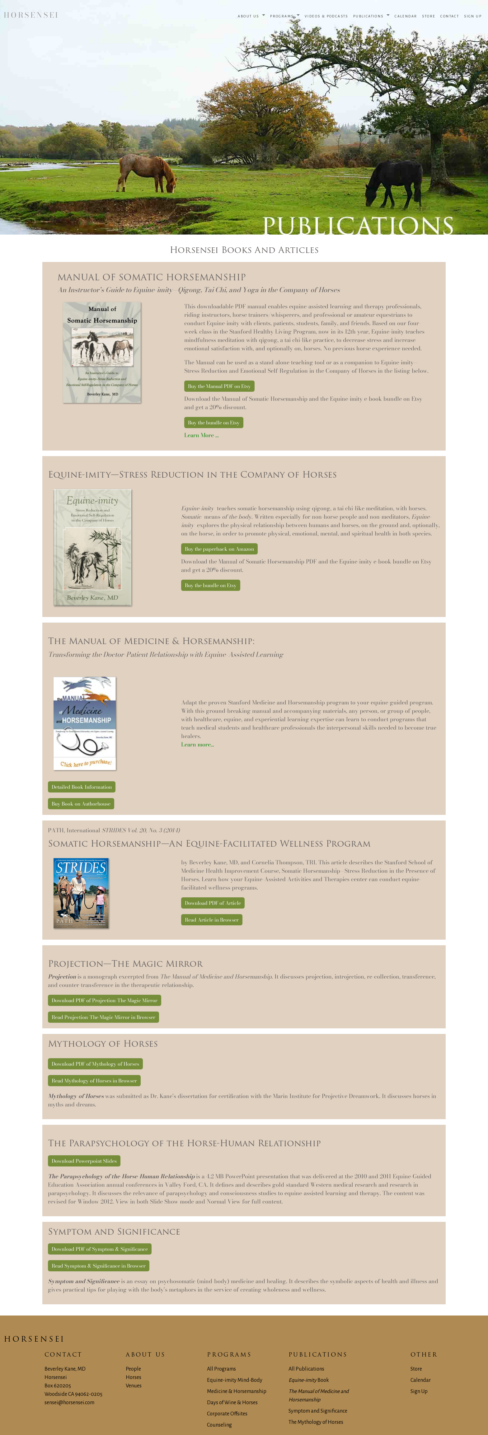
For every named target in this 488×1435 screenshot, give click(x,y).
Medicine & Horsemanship (236, 1391)
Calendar (421, 1380)
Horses (133, 1377)
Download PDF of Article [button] (213, 903)
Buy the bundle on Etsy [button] (214, 422)
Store (416, 1369)
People (133, 1369)
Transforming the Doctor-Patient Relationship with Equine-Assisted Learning (165, 654)
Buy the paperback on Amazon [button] (219, 549)
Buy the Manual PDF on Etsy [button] (219, 386)
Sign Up (419, 1391)
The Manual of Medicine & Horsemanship (150, 642)
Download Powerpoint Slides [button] (84, 1161)
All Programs (221, 1369)
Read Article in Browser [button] (212, 919)
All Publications (306, 1369)
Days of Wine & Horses (232, 1402)
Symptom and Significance (318, 1411)
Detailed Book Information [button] (82, 787)
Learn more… (197, 744)
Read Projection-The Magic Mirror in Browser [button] (103, 1017)
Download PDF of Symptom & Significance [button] (100, 1249)
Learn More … (201, 435)
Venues (134, 1386)
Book (309, 1380)
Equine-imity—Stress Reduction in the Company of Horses (192, 475)
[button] (251, 15)
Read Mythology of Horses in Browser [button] (94, 1080)
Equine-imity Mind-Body (234, 1380)
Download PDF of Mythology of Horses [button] (95, 1064)
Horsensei (34, 1340)
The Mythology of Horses (316, 1422)
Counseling (219, 1425)
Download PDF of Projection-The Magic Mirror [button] (104, 1000)
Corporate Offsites (227, 1414)
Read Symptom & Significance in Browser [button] (99, 1265)
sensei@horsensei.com (69, 1402)
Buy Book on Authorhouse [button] (81, 803)
